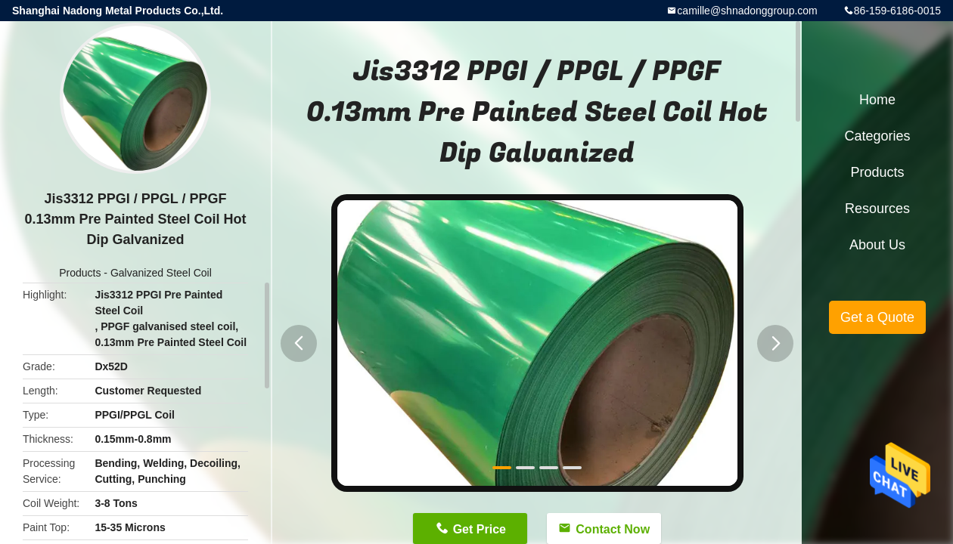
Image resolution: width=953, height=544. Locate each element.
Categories (877, 136)
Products (80, 273)
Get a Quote (877, 317)
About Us (877, 244)
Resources (877, 208)
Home (877, 99)
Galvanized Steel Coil (161, 273)
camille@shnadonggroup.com (747, 11)
